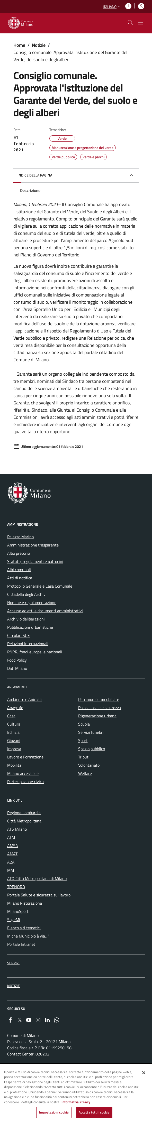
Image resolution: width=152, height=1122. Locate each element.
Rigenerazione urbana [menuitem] (97, 716)
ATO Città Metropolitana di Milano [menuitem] (37, 878)
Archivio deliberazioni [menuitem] (26, 619)
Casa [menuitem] (11, 716)
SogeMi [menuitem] (13, 919)
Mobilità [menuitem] (14, 765)
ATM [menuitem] (11, 837)
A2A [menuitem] (11, 862)
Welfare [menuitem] (85, 773)
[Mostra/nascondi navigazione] (141, 23)
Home (19, 45)
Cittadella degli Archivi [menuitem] (27, 594)
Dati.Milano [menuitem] (17, 668)
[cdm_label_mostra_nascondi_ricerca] (130, 22)
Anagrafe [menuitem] (15, 707)
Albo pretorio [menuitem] (18, 553)
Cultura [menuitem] (13, 724)
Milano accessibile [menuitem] (23, 773)
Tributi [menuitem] (84, 757)
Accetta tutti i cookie (94, 1112)
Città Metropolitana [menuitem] (24, 821)
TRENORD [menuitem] (16, 887)
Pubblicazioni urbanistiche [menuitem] (30, 627)
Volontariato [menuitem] (89, 765)
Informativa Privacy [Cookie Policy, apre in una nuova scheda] (75, 1102)
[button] (112, 6)
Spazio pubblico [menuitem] (91, 749)
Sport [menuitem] (83, 740)
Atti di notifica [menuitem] (19, 578)
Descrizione (30, 190)
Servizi (13, 963)
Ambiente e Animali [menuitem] (24, 699)
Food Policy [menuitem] (17, 660)
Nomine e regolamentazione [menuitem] (31, 602)
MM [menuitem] (10, 870)
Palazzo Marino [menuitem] (20, 537)
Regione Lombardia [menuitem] (24, 813)
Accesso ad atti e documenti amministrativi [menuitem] (45, 611)
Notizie (39, 45)
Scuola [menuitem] (84, 724)
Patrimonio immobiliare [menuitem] (98, 699)
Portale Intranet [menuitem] (21, 944)
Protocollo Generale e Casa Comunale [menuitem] (39, 586)
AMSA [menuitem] (12, 845)
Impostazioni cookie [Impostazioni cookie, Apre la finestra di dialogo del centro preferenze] (53, 1112)
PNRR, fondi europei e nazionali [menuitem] (34, 652)
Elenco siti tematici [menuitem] (24, 928)
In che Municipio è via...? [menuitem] (28, 936)
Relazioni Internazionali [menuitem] (27, 644)
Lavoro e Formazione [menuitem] (25, 757)
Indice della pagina (34, 175)
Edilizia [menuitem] (13, 732)
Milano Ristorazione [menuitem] (24, 903)
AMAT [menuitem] (12, 854)
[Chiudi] (143, 1073)
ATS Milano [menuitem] (17, 829)
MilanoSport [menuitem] (18, 911)
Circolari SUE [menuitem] (18, 635)
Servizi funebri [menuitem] (91, 732)
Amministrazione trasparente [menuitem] (33, 545)
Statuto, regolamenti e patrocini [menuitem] (35, 561)
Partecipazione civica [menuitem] (25, 781)
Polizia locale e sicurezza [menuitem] (99, 707)
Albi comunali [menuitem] (19, 570)
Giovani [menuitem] (13, 740)
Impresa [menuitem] (14, 749)
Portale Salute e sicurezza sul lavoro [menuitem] (38, 895)
